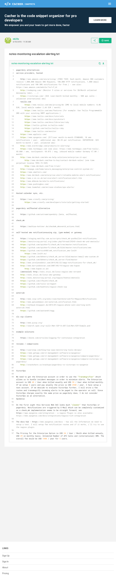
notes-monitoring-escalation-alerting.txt (32, 63)
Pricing (5, 573)
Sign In (5, 561)
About (5, 567)
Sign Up (6, 555)
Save (105, 40)
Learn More (100, 20)
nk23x (16, 39)
